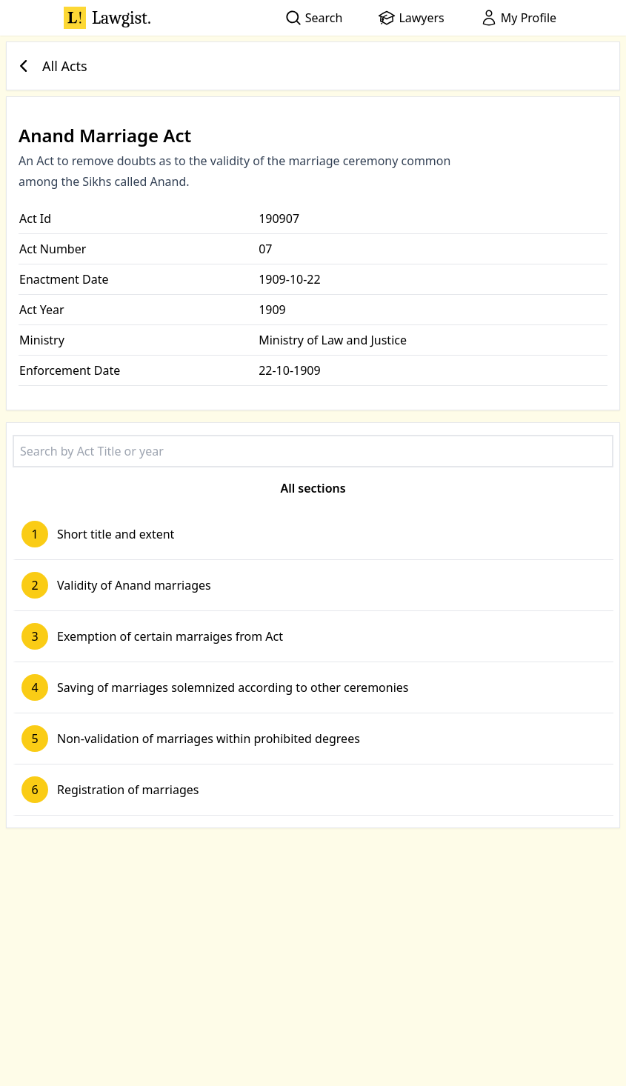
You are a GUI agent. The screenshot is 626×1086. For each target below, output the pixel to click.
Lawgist (107, 18)
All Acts (50, 66)
